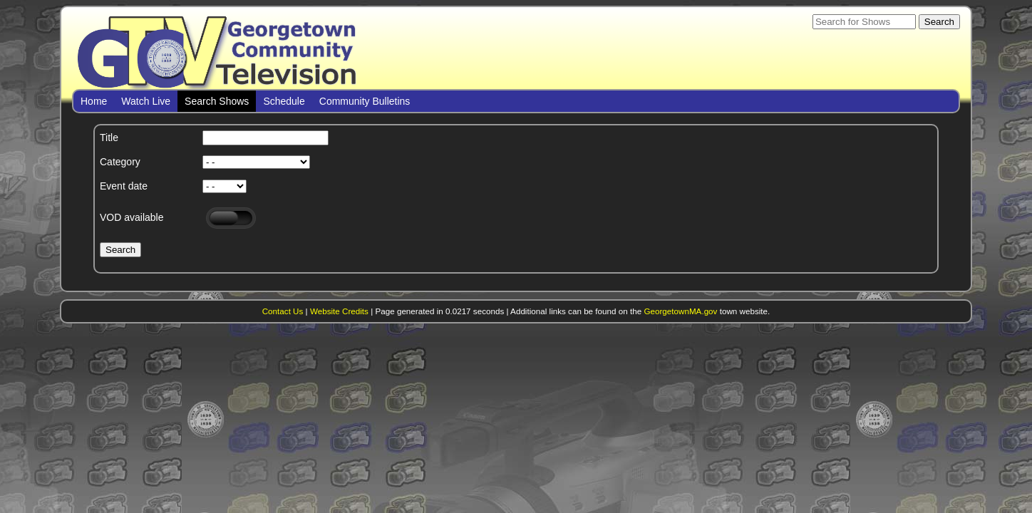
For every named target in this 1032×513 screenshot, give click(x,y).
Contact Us (283, 311)
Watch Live (145, 101)
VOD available (132, 217)
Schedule (283, 101)
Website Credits (339, 311)
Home (94, 101)
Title (109, 137)
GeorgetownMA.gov (680, 311)
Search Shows (217, 101)
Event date (124, 186)
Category (120, 161)
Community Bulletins (365, 101)
